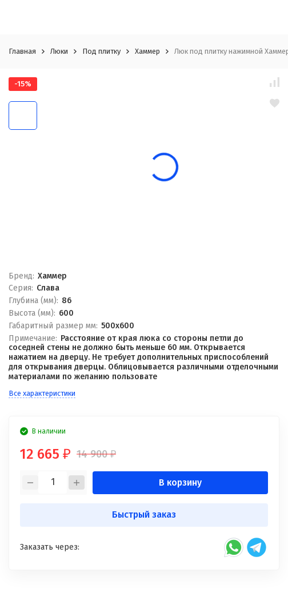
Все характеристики (42, 393)
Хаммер (147, 51)
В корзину (180, 482)
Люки (59, 51)
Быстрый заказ (144, 514)
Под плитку (101, 51)
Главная (22, 51)
